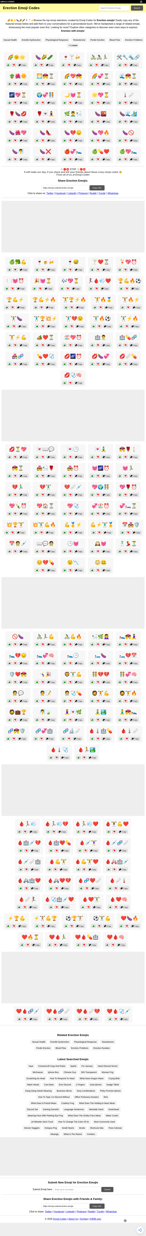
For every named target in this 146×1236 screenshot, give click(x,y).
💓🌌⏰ (100, 468)
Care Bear (49, 1084)
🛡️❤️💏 (18, 674)
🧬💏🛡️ (16, 731)
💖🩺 (73, 505)
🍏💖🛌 (128, 151)
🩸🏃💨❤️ (87, 824)
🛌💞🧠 (45, 655)
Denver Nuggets (32, 1128)
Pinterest (83, 193)
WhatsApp (113, 193)
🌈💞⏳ (100, 76)
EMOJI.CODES (7, 2)
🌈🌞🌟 (16, 57)
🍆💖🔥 (100, 132)
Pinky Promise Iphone (110, 1091)
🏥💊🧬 (128, 337)
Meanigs (55, 1134)
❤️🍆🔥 (129, 918)
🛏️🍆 (100, 655)
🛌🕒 (73, 655)
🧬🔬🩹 (72, 731)
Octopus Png (51, 1128)
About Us (73, 1219)
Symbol (84, 1219)
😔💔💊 (45, 562)
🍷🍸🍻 (72, 57)
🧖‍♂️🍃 (45, 712)
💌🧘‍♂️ (100, 449)
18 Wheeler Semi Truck (42, 1122)
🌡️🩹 (128, 95)
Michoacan (38, 1072)
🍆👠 (45, 132)
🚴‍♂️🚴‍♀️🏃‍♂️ (99, 57)
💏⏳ (18, 468)
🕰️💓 (100, 543)
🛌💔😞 (18, 655)
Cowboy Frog (67, 1103)
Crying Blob (114, 1078)
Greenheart (113, 1109)
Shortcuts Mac (97, 1128)
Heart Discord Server (108, 1066)
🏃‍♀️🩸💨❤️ (99, 280)
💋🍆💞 (100, 356)
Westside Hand (96, 1109)
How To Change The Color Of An (73, 1122)
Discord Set (32, 1109)
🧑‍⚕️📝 (45, 693)
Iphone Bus (53, 1072)
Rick (106, 1097)
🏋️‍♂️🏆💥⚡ (45, 318)
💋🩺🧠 (73, 375)
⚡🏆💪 (16, 918)
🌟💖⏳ (100, 95)
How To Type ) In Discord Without (54, 1097)
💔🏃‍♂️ (18, 487)
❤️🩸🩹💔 (88, 1011)
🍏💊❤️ (100, 151)
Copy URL (96, 188)
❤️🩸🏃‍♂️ (58, 937)
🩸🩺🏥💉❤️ (59, 899)
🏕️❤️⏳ (45, 337)
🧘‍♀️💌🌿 (73, 712)
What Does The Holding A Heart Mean (97, 1103)
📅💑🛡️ (131, 524)
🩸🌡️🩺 (59, 749)
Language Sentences (74, 1109)
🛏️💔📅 (128, 655)
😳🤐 (100, 562)
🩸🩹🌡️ (118, 880)
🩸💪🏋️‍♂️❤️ (87, 861)
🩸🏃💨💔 (56, 824)
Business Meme (64, 1091)
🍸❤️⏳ (100, 262)
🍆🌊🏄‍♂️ (128, 113)
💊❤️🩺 (45, 356)
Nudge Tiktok (113, 1084)
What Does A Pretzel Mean (43, 1103)
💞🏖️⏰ (100, 505)
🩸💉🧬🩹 (117, 842)
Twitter (49, 193)
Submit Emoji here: (43, 1189)
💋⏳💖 (18, 449)
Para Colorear (115, 1128)
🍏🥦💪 (18, 262)
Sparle (73, 1066)
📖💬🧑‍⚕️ (45, 543)
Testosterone (79, 40)
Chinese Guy (70, 1072)
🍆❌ (45, 151)
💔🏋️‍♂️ (45, 487)
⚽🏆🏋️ (74, 918)
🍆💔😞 (73, 132)
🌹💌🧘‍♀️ (45, 113)
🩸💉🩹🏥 (29, 861)
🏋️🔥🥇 (103, 299)
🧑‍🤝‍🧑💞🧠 (128, 674)
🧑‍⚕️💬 (18, 693)
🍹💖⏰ (128, 262)
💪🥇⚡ (73, 524)
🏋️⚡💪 (18, 337)
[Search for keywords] (114, 8)
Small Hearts (68, 1128)
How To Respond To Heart (62, 1078)
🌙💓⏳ (73, 95)
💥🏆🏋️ (15, 524)
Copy (22, 65)
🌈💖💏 (73, 76)
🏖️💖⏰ (73, 337)
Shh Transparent (89, 1072)
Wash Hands (33, 1084)
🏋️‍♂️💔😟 (74, 318)
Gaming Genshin (51, 1109)
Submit (107, 1189)
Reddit (93, 193)
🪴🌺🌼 (18, 76)
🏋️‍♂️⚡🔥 (129, 318)
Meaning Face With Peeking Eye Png (45, 1115)
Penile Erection (97, 40)
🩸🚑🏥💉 (117, 861)
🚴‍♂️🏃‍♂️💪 (45, 636)
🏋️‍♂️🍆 (16, 318)
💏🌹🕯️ (128, 449)
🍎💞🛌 (73, 151)
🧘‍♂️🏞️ (100, 712)
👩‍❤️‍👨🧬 (18, 356)
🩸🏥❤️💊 (59, 842)
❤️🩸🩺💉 (118, 1011)
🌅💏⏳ (45, 76)
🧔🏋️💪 (100, 693)
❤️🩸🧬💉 (28, 1011)
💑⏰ (73, 468)
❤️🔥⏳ (30, 937)
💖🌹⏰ (128, 487)
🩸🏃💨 (27, 824)
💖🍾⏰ (18, 505)
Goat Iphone (95, 1084)
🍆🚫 (128, 132)
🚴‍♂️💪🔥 (73, 636)
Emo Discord (65, 1084)
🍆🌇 (100, 113)
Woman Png (107, 1072)
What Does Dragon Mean (92, 1078)
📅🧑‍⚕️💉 (18, 543)
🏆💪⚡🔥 (44, 299)
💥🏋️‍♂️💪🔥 (44, 524)
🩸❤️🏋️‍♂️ (91, 899)
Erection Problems (133, 40)
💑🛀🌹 (45, 468)
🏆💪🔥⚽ (129, 280)
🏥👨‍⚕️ (100, 337)
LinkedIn (72, 193)
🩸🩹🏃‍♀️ (27, 899)
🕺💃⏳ (128, 543)
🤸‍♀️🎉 (45, 674)
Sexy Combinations (86, 1091)
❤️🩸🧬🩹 (58, 1011)
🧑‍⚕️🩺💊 (73, 693)
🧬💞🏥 (44, 731)
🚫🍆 (18, 636)
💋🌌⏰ (73, 356)
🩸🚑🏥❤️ (29, 880)
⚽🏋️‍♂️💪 (102, 918)
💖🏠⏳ (45, 505)
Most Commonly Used (104, 1122)
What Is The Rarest (73, 1134)
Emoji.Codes (60, 1219)
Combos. (91, 1134)
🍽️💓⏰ (15, 280)
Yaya (30, 1066)
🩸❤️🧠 (118, 899)
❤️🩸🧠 (115, 937)
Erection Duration (101, 1048)
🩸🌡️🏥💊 (100, 731)
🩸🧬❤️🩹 (89, 880)
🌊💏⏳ (128, 76)
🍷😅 (73, 262)
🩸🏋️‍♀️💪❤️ (117, 824)
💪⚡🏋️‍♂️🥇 (102, 524)
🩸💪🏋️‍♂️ (58, 861)
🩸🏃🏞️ (87, 749)
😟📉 (73, 562)
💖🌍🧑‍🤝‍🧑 (100, 487)
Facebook (60, 193)
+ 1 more (73, 45)
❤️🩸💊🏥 (87, 937)
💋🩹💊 (128, 356)
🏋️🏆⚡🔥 (74, 299)
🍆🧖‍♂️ (18, 151)
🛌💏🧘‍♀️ (128, 636)
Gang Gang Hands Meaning (38, 1091)
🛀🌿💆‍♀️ (100, 636)
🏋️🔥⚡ (131, 299)
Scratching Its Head (35, 1078)
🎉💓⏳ (43, 280)
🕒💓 (73, 543)
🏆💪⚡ (15, 299)
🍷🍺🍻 (45, 262)
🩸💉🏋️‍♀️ (88, 842)
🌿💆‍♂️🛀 (73, 113)
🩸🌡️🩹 (129, 731)
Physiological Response (57, 40)
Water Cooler (112, 1115)
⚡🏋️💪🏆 (45, 918)
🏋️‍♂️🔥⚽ (102, 318)
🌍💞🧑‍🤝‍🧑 (45, 95)
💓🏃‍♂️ (128, 468)
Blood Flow (115, 40)
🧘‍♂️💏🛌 (128, 712)
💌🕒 (73, 449)
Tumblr (102, 193)
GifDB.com (95, 1219)
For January (87, 1066)
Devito (82, 1128)
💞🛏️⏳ (128, 505)
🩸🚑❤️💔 (59, 880)
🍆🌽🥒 (44, 57)
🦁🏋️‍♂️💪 (73, 674)
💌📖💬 (45, 449)
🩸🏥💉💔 (29, 842)
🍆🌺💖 (18, 132)
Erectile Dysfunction (31, 40)
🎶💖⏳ (70, 280)
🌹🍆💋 (18, 113)
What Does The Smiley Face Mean (84, 1115)
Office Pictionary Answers (87, 1097)
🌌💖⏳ (18, 95)
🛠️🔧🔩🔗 (128, 57)
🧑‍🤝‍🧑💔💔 (100, 674)
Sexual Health (10, 40)
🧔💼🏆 (18, 712)
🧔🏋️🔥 (128, 693)
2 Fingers (80, 1084)
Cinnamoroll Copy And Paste (51, 1066)
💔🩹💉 (73, 487)
